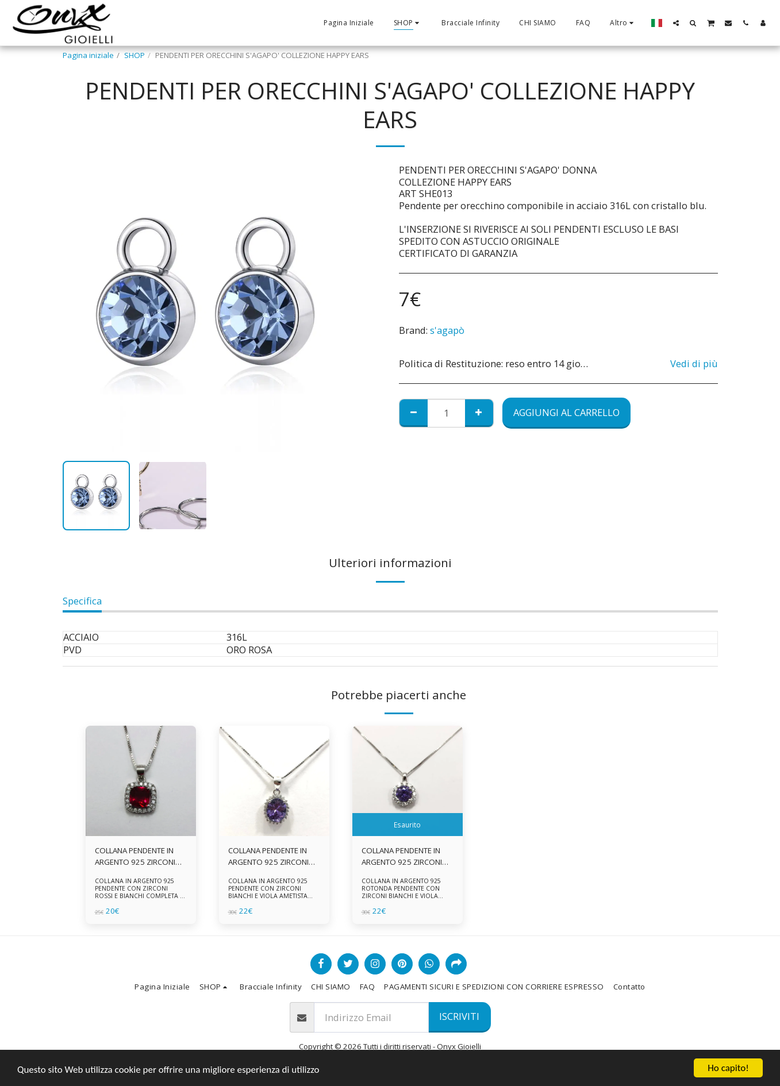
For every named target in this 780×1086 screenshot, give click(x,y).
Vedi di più (694, 364)
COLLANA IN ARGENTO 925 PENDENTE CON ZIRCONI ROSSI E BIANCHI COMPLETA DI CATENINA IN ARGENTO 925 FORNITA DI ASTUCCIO (140, 896)
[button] (676, 22)
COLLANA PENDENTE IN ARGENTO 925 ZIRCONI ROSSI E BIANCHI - (135, 856)
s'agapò (447, 330)
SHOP (134, 55)
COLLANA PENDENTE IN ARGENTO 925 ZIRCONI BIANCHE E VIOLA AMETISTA (268, 856)
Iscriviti (459, 1016)
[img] (141, 781)
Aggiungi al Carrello (566, 412)
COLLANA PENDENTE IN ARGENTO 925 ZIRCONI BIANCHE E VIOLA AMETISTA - (402, 856)
